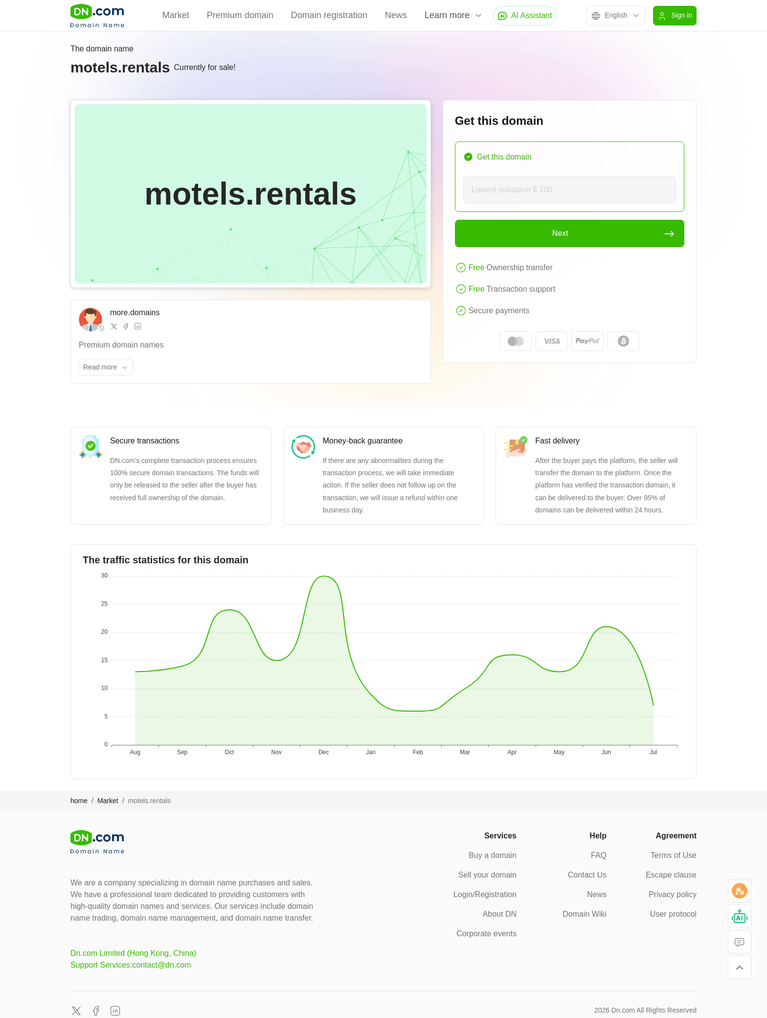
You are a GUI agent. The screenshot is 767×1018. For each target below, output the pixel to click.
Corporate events (486, 933)
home (79, 801)
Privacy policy (673, 894)
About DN (500, 914)
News (396, 15)
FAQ (599, 855)
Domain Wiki (585, 914)
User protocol (673, 914)
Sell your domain (487, 875)
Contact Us (587, 875)
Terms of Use (674, 855)
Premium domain (240, 15)
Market (175, 15)
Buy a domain (493, 855)
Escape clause (671, 875)
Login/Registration (485, 894)
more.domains (134, 312)
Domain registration (329, 15)
